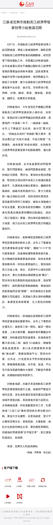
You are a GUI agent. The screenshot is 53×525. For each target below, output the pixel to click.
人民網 (3, 13)
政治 (22, 13)
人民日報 (8, 481)
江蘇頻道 (13, 13)
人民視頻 (8, 497)
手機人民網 (31, 481)
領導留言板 (43, 481)
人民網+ (19, 481)
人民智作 (19, 497)
